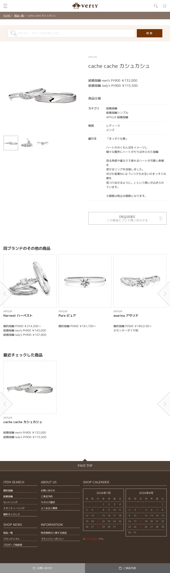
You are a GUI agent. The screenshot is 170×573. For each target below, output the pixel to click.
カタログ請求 (48, 502)
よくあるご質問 (49, 508)
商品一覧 (19, 15)
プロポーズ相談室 (12, 544)
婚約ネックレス (11, 514)
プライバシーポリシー (52, 539)
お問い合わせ (48, 490)
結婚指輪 (8, 496)
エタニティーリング (14, 508)
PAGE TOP (85, 466)
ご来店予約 (47, 496)
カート (165, 6)
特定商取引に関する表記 (54, 532)
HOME (6, 15)
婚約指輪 (8, 490)
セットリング (10, 502)
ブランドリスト (11, 539)
